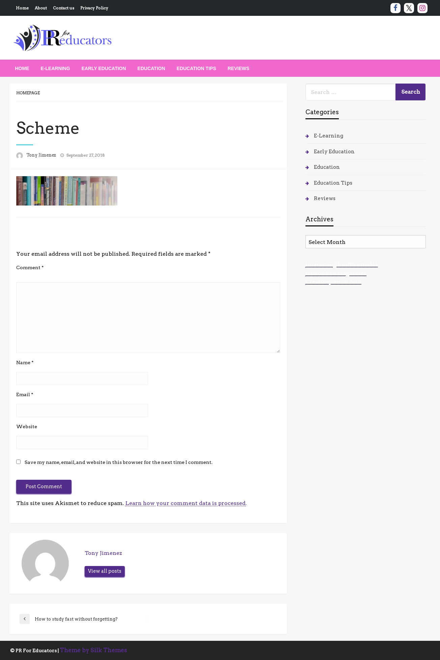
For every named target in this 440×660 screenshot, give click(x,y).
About (41, 7)
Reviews (239, 68)
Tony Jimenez (41, 155)
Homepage (28, 93)
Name (25, 362)
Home (22, 7)
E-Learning (55, 68)
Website (26, 426)
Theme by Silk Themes (93, 650)
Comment (30, 267)
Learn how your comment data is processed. (186, 503)
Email (24, 394)
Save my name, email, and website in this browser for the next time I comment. (118, 462)
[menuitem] (22, 68)
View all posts (104, 571)
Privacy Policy (94, 7)
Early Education (104, 68)
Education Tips (196, 68)
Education (151, 68)
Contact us (63, 7)
